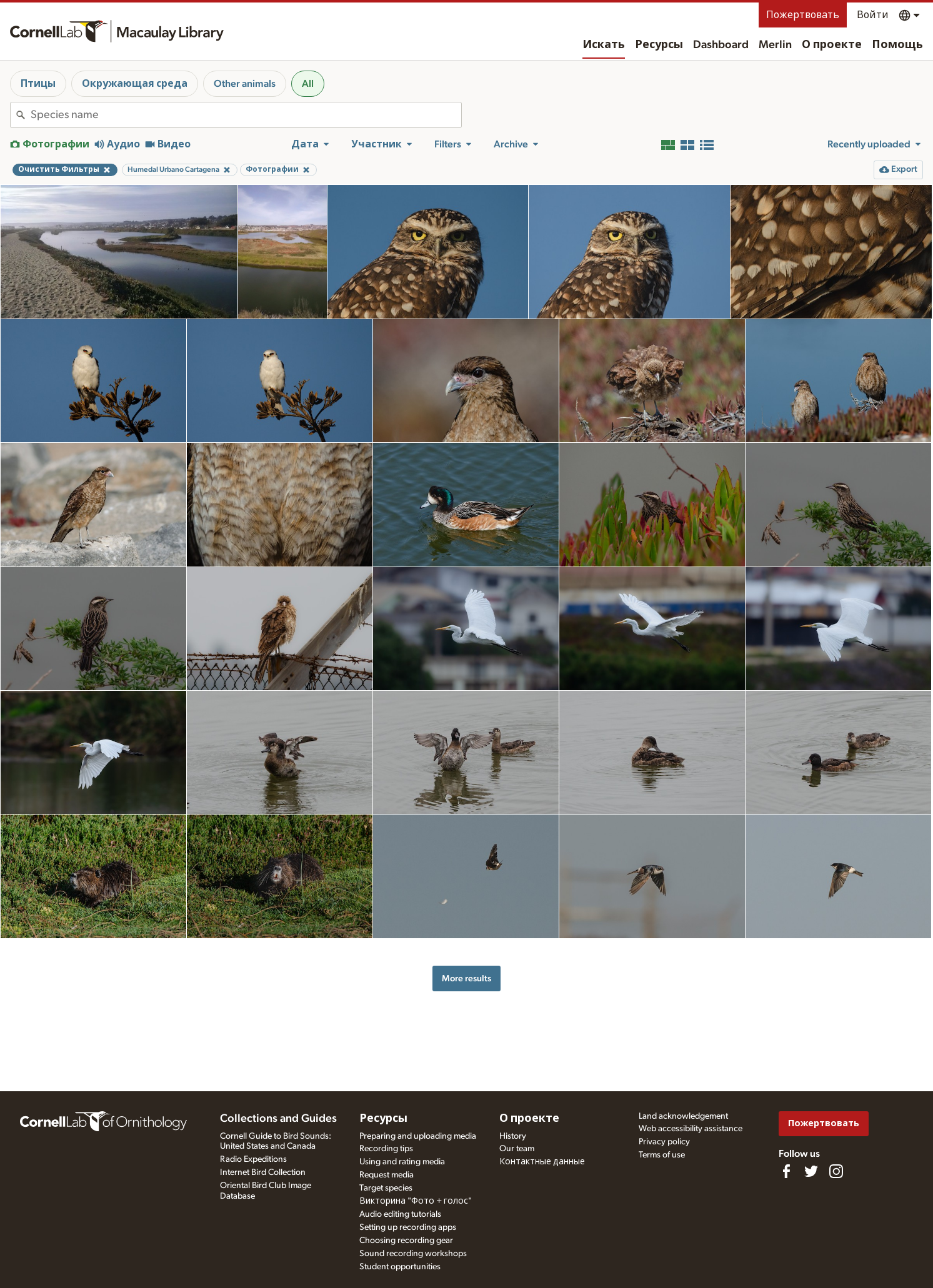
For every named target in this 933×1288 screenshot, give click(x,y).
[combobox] (246, 114)
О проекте (832, 45)
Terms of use (662, 1155)
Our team (516, 1148)
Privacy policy (664, 1141)
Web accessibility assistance (690, 1128)
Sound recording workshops (413, 1253)
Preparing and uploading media (417, 1136)
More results (466, 978)
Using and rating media (402, 1161)
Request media (386, 1175)
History (512, 1136)
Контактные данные (542, 1161)
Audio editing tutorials (400, 1214)
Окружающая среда (134, 84)
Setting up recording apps (407, 1227)
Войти (873, 15)
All (308, 84)
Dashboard (721, 45)
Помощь (897, 45)
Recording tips (386, 1148)
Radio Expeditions (253, 1159)
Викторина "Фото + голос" (415, 1201)
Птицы (38, 84)
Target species (385, 1188)
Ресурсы (659, 45)
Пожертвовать (802, 15)
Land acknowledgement (683, 1116)
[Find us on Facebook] (786, 1171)
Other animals (245, 84)
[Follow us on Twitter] (811, 1171)
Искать (603, 45)
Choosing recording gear (406, 1240)
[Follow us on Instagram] (836, 1171)
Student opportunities (400, 1266)
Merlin (775, 45)
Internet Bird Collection (263, 1172)
